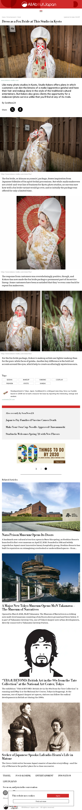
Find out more (41, 801)
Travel (7, 776)
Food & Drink (23, 776)
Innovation (64, 776)
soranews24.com (8, 399)
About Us (7, 798)
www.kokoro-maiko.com (10, 80)
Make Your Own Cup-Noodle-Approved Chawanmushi (35, 427)
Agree (58, 796)
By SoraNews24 (9, 102)
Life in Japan (10, 781)
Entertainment (44, 776)
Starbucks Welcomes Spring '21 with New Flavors (33, 434)
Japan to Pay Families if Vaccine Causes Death (31, 420)
